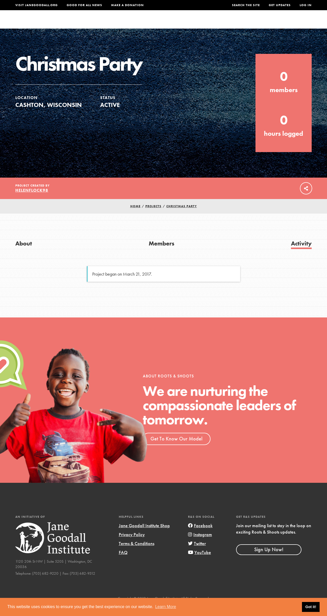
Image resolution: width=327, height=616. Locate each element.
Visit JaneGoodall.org (36, 5)
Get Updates (280, 5)
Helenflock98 (31, 200)
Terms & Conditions (136, 554)
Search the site (246, 5)
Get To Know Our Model (176, 449)
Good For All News (84, 5)
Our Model (207, 24)
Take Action (295, 24)
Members (161, 253)
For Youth (133, 24)
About (107, 24)
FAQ (123, 562)
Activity (301, 253)
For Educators (170, 24)
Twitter (197, 554)
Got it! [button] (310, 607)
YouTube (199, 562)
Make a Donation (127, 5)
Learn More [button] (165, 607)
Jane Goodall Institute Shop (144, 536)
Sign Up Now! (268, 559)
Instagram (200, 545)
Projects (237, 24)
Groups (263, 24)
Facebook (200, 536)
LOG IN (306, 5)
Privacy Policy (132, 545)
